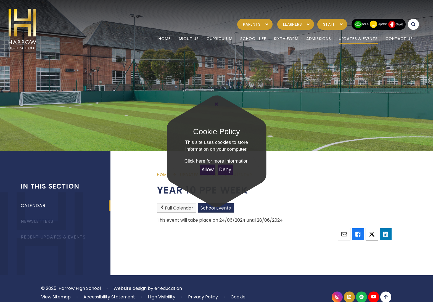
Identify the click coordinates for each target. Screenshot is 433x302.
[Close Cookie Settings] (216, 104)
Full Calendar (176, 208)
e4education (168, 288)
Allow (208, 169)
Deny (225, 169)
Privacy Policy (203, 297)
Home (163, 175)
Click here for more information (216, 161)
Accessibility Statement (109, 297)
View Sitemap (56, 297)
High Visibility (161, 297)
